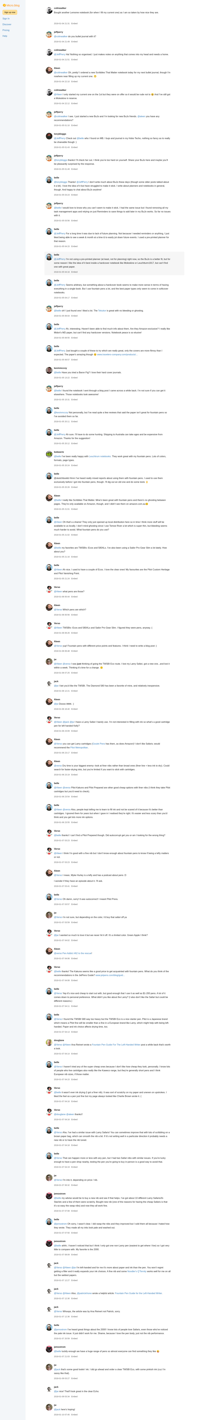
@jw (65, 686)
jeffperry (67, 32)
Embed (84, 23)
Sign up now (9, 12)
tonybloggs (69, 134)
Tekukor (111, 310)
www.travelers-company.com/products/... (126, 354)
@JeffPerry (69, 54)
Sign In (6, 18)
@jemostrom (69, 1224)
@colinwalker (70, 36)
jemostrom (69, 1193)
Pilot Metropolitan (88, 747)
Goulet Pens (108, 744)
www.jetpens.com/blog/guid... (119, 975)
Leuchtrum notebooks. (109, 456)
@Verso (67, 609)
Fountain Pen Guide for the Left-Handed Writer (147, 1293)
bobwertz (68, 452)
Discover (7, 24)
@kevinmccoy (70, 412)
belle (65, 177)
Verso (66, 587)
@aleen (151, 116)
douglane (68, 1040)
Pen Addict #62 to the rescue (86, 953)
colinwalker (69, 8)
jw (64, 659)
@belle (89, 138)
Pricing (6, 30)
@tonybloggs (70, 160)
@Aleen (67, 94)
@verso (76, 664)
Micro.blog (13, 5)
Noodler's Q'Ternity (146, 1271)
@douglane (69, 1114)
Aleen (66, 68)
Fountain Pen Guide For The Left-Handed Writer (125, 1044)
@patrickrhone (93, 1293)
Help (5, 36)
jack (65, 681)
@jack (75, 722)
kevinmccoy (69, 368)
